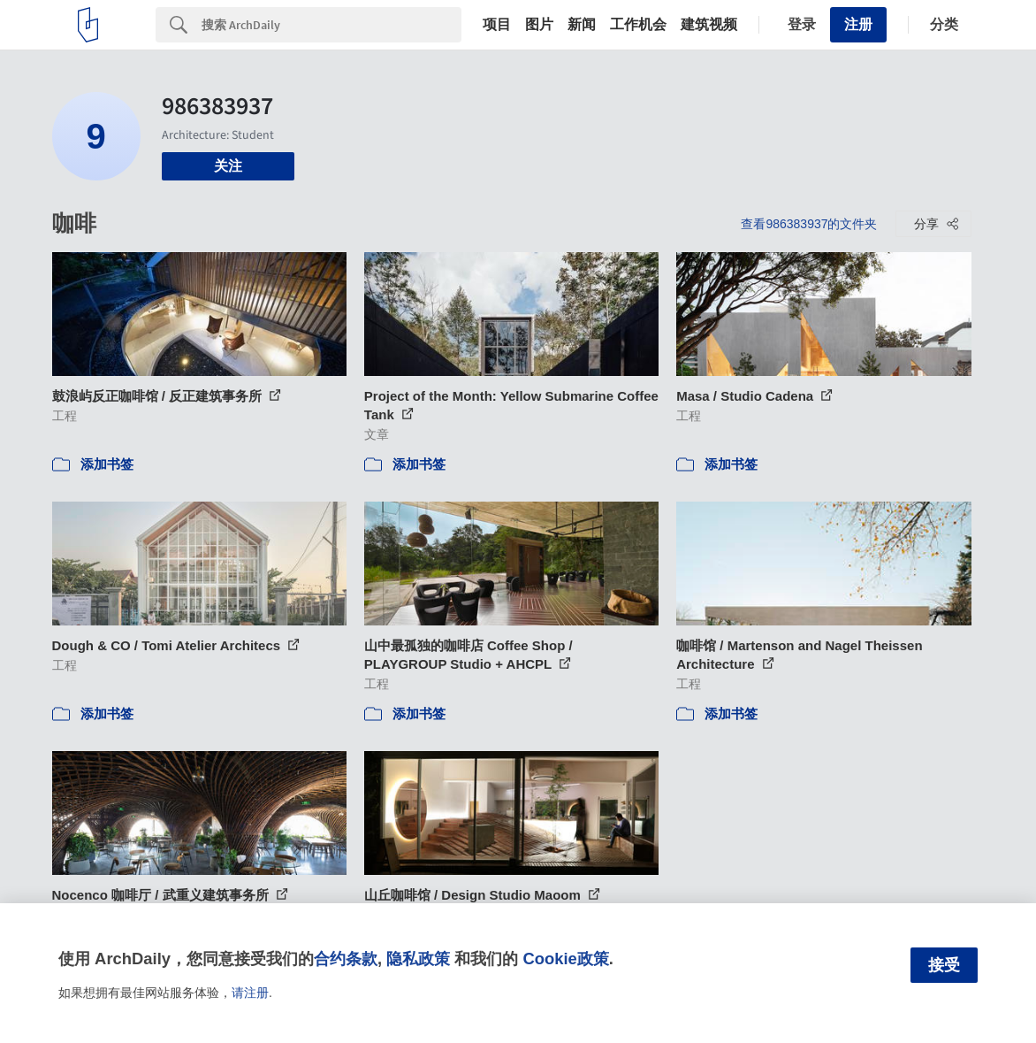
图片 (539, 25)
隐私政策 (418, 958)
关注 (228, 165)
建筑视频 (709, 25)
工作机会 (638, 25)
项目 (497, 25)
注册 (858, 24)
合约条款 (345, 958)
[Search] (331, 24)
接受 (944, 965)
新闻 (582, 25)
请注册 (250, 992)
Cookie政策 (565, 958)
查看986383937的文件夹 (809, 224)
